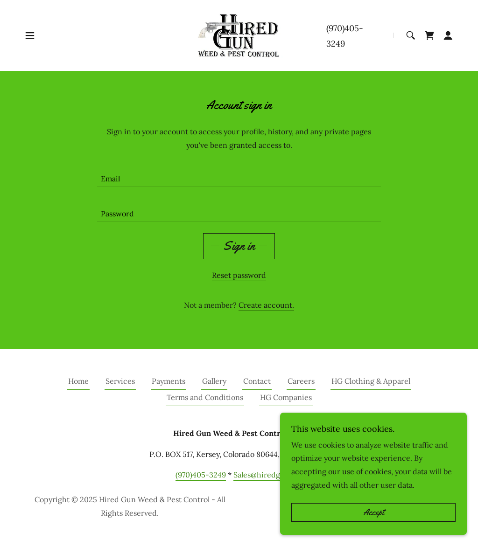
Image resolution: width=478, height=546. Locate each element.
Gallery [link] (214, 381)
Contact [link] (257, 381)
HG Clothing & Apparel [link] (370, 381)
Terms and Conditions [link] (205, 397)
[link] (238, 34)
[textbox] (239, 175)
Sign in (239, 246)
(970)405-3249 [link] (201, 474)
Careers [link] (301, 381)
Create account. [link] (266, 305)
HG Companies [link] (286, 397)
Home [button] (78, 381)
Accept (373, 512)
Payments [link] (168, 381)
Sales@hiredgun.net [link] (268, 474)
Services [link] (120, 381)
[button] (30, 35)
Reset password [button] (239, 275)
